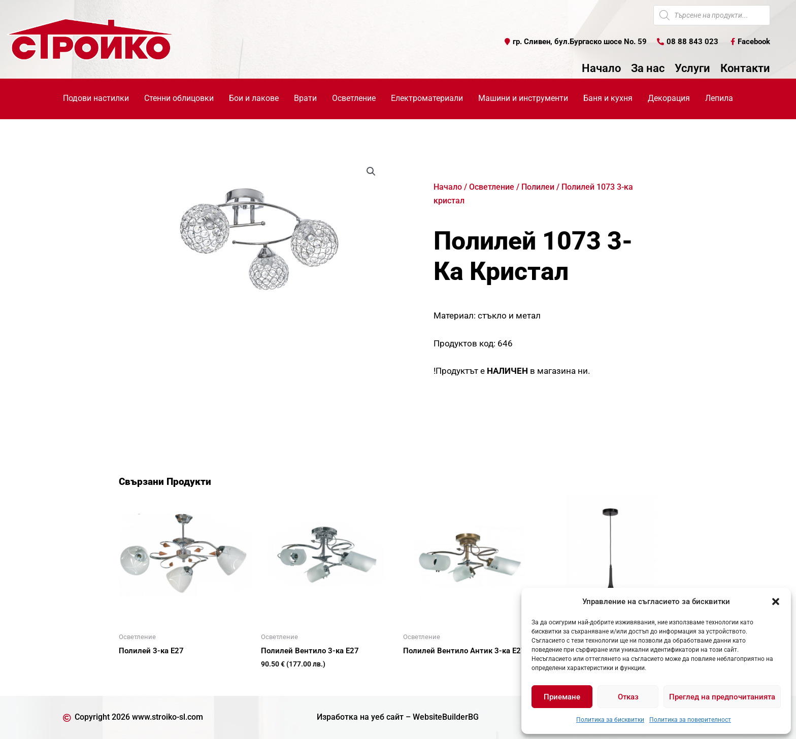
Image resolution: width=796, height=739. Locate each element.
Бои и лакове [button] (254, 98)
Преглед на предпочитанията (722, 696)
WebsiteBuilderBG (446, 717)
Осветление (491, 187)
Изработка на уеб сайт (360, 717)
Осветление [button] (354, 98)
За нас (648, 68)
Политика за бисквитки (610, 719)
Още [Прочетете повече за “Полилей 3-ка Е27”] (139, 668)
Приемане (562, 696)
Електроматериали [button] (427, 98)
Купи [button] (281, 681)
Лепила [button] (719, 98)
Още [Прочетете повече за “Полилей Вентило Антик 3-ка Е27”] (423, 668)
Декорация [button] (669, 98)
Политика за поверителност (690, 719)
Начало (601, 68)
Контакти (745, 68)
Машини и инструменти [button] (523, 98)
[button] (776, 601)
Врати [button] (305, 98)
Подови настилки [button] (96, 98)
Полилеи (537, 187)
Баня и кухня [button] (608, 98)
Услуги (692, 68)
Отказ (628, 696)
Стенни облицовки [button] (179, 98)
